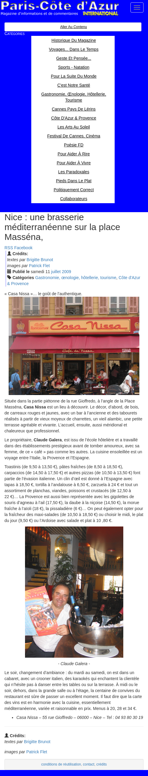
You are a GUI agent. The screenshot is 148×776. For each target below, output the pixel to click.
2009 (66, 271)
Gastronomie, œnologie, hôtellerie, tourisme (75, 277)
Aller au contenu (73, 27)
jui (56, 271)
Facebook (23, 247)
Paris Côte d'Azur (59, 8)
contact (88, 764)
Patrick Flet (39, 265)
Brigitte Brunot (40, 259)
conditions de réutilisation (61, 764)
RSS (8, 247)
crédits (101, 764)
